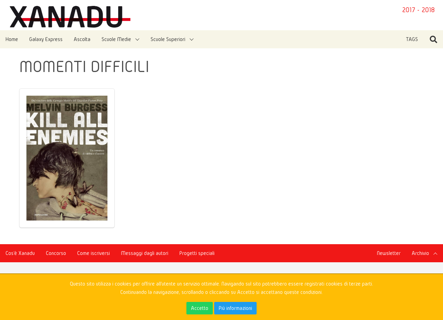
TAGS (412, 39)
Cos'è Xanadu (20, 253)
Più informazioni (235, 308)
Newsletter (389, 253)
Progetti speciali (197, 253)
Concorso (56, 253)
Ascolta (82, 39)
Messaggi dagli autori (144, 253)
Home (12, 39)
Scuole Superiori (168, 39)
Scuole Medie (116, 39)
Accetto (199, 308)
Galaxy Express (46, 39)
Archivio (420, 253)
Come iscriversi (93, 253)
